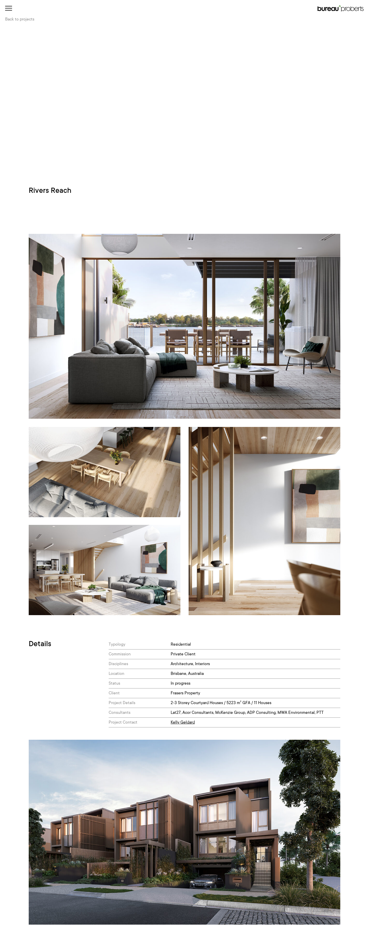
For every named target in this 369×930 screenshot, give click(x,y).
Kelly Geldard (183, 722)
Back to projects (19, 19)
